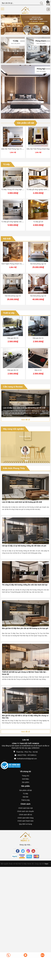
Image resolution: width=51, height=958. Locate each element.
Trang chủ (25, 776)
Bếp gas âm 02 (12, 370)
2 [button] (25, 32)
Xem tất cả (25, 420)
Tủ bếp (6, 164)
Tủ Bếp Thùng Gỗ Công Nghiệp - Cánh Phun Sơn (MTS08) (22, 189)
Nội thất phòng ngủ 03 (38, 296)
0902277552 (21, 755)
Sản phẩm (25, 782)
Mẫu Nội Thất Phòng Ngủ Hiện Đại (13, 149)
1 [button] (23, 32)
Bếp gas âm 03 (12, 338)
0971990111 (32, 755)
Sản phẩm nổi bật (25, 123)
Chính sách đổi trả (25, 814)
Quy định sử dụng (25, 824)
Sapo (46, 864)
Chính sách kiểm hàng (25, 818)
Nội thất (7, 239)
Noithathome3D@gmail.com (27, 759)
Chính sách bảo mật (25, 808)
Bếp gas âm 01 (38, 338)
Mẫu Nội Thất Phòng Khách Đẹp (38, 149)
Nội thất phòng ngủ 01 (13, 296)
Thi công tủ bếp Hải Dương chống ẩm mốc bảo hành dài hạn (24, 585)
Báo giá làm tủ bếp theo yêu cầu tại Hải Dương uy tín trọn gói (25, 628)
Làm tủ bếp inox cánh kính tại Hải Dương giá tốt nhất (22, 502)
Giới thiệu (25, 779)
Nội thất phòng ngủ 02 (38, 264)
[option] (25, 25)
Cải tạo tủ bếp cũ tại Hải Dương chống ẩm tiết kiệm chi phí (24, 546)
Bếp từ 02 (38, 370)
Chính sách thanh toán (26, 821)
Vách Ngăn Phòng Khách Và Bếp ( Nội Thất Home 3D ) (20, 264)
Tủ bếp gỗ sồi (38, 222)
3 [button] (27, 32)
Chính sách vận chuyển (25, 811)
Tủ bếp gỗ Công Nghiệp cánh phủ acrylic (15, 222)
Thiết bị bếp (9, 313)
